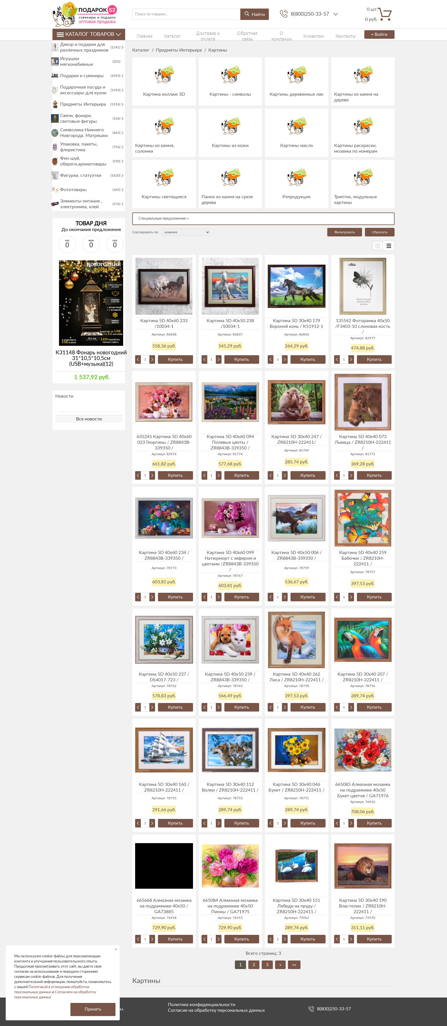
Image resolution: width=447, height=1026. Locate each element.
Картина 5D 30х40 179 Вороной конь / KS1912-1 (296, 323)
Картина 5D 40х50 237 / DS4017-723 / (164, 677)
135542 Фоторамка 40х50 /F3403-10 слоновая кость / (362, 326)
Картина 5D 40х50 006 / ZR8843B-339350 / (296, 555)
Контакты (326, 34)
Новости (64, 411)
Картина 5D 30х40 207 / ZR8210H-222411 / (363, 677)
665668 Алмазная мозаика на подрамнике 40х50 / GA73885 (164, 906)
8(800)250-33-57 (310, 14)
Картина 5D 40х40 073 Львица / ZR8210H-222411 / (363, 442)
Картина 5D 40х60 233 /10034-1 (164, 323)
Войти (378, 34)
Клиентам (299, 34)
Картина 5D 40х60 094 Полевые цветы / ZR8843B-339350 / (230, 442)
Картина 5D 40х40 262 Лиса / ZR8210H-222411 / (296, 677)
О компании (270, 34)
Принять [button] (93, 1009)
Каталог (162, 34)
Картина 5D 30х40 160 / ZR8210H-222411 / (164, 787)
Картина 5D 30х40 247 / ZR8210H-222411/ (296, 439)
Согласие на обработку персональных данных (216, 1010)
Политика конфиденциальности (201, 1004)
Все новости (89, 434)
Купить (175, 359)
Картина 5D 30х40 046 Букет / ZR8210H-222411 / (296, 787)
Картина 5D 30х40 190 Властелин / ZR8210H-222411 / (363, 906)
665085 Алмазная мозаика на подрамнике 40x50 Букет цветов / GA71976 (362, 790)
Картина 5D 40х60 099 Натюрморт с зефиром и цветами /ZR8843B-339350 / (230, 561)
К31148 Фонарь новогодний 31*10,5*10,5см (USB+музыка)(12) (91, 373)
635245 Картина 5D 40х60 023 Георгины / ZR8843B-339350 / (164, 442)
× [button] (116, 949)
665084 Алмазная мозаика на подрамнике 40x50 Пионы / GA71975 (230, 906)
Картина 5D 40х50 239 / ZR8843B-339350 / (230, 677)
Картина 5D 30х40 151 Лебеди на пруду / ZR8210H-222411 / (296, 906)
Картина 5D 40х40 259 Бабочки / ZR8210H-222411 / (363, 558)
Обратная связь (236, 34)
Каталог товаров (89, 34)
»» (294, 964)
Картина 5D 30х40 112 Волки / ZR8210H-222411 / (230, 787)
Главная (139, 34)
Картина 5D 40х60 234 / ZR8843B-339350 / (164, 555)
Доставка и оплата (195, 34)
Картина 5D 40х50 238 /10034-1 (230, 323)
